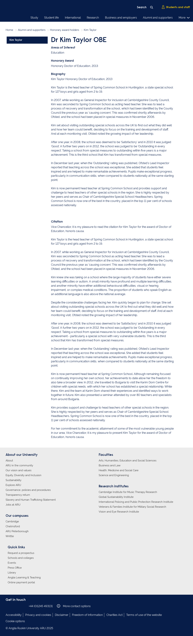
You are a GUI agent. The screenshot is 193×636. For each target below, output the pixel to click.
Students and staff (175, 7)
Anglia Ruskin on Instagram (13, 606)
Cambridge (12, 521)
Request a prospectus (21, 553)
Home (9, 30)
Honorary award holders (64, 30)
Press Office (15, 567)
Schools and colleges (21, 557)
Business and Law (109, 465)
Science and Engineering (114, 475)
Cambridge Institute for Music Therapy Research (128, 492)
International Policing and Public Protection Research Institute (136, 501)
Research (93, 17)
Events (12, 562)
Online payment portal (21, 582)
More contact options (74, 606)
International (73, 17)
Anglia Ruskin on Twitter (18, 606)
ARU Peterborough (17, 531)
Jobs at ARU (13, 504)
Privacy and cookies (38, 615)
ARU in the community (19, 465)
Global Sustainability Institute (116, 497)
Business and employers (121, 17)
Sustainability (13, 480)
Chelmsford (13, 526)
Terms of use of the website (144, 615)
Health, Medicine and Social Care (118, 470)
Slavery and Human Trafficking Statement (31, 499)
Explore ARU (13, 485)
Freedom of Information (87, 615)
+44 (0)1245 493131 (41, 606)
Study (34, 17)
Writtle (10, 536)
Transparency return (18, 494)
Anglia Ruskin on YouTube (23, 606)
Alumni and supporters (158, 17)
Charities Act (114, 615)
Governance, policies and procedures (28, 490)
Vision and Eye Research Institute (119, 511)
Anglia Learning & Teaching (24, 577)
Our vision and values (18, 470)
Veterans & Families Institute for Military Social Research (132, 506)
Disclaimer (61, 615)
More (184, 17)
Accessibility (14, 615)
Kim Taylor (15, 40)
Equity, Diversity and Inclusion (23, 475)
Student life (51, 17)
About (9, 460)
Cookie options (15, 621)
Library (12, 572)
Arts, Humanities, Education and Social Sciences (127, 460)
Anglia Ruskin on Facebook (8, 606)
